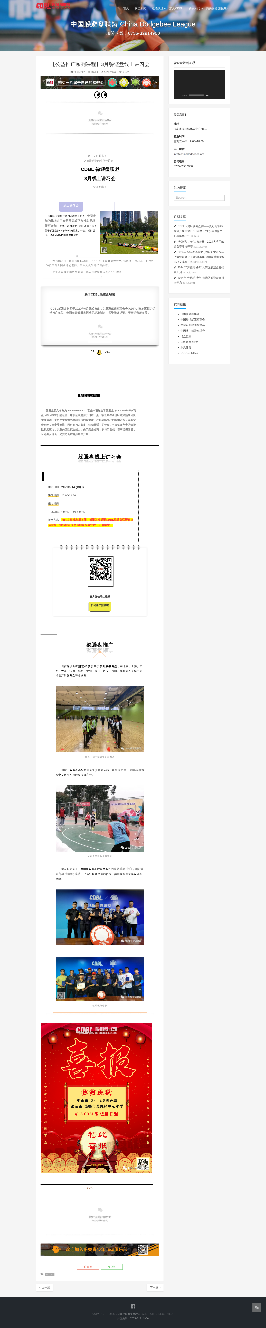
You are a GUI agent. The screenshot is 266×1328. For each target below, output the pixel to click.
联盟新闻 (140, 8)
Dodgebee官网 (189, 341)
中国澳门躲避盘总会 (192, 330)
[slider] (196, 95)
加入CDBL (176, 8)
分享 (112, 1266)
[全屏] (220, 95)
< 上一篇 (44, 1287)
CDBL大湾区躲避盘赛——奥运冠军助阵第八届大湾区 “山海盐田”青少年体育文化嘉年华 (198, 231)
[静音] (214, 95)
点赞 (88, 1266)
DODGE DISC (189, 353)
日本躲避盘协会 (190, 314)
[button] (199, 84)
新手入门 (194, 8)
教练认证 (158, 8)
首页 (126, 8)
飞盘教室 (185, 336)
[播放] (178, 95)
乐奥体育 (185, 347)
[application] (199, 84)
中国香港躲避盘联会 (192, 319)
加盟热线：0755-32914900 (133, 1318)
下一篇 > (155, 1287)
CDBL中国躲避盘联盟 (128, 1314)
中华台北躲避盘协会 (192, 325)
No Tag (49, 1275)
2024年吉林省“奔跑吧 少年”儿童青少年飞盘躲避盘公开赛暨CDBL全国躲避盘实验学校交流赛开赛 (199, 257)
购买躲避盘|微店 (216, 8)
